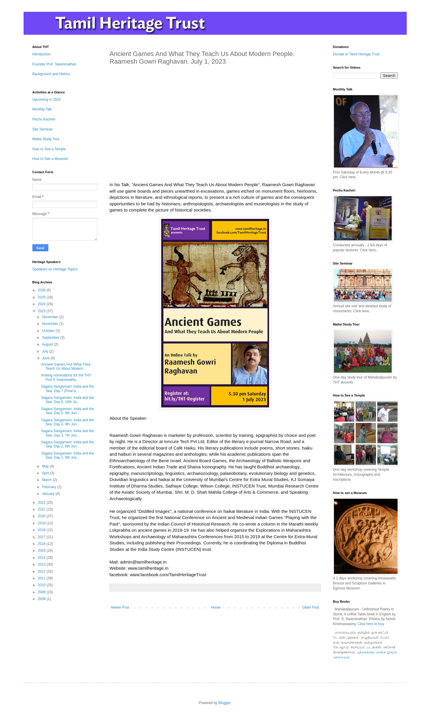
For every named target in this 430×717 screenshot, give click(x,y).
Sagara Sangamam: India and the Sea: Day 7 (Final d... (67, 388)
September (51, 338)
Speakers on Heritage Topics (55, 269)
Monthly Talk (42, 109)
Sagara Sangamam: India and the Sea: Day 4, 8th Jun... (67, 422)
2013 (42, 564)
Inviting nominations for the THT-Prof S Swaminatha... (66, 377)
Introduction (41, 54)
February (49, 487)
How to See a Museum (50, 159)
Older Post (310, 607)
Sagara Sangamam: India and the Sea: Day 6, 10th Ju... (67, 400)
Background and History (51, 74)
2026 (42, 290)
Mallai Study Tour (46, 139)
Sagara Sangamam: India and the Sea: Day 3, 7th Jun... (67, 433)
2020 (42, 516)
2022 (42, 502)
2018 (42, 530)
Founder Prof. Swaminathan (54, 64)
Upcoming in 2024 (46, 100)
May (46, 466)
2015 (42, 551)
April (46, 473)
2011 (42, 578)
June (46, 358)
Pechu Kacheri (43, 119)
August (48, 344)
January (48, 494)
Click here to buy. (371, 624)
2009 (42, 592)
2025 (42, 297)
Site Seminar (42, 129)
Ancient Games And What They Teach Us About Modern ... (65, 366)
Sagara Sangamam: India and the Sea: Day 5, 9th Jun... (67, 411)
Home (215, 607)
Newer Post (120, 607)
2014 (42, 558)
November (50, 324)
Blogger (224, 703)
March (47, 480)
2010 (42, 585)
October (48, 331)
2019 (42, 523)
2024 (42, 304)
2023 (42, 311)
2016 (42, 544)
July (45, 351)
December (50, 317)
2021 (42, 509)
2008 (42, 599)
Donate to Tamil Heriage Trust (356, 54)
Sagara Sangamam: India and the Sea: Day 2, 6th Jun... (67, 444)
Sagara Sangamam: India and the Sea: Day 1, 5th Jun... (67, 455)
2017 (42, 537)
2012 (42, 571)
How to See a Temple (49, 149)
